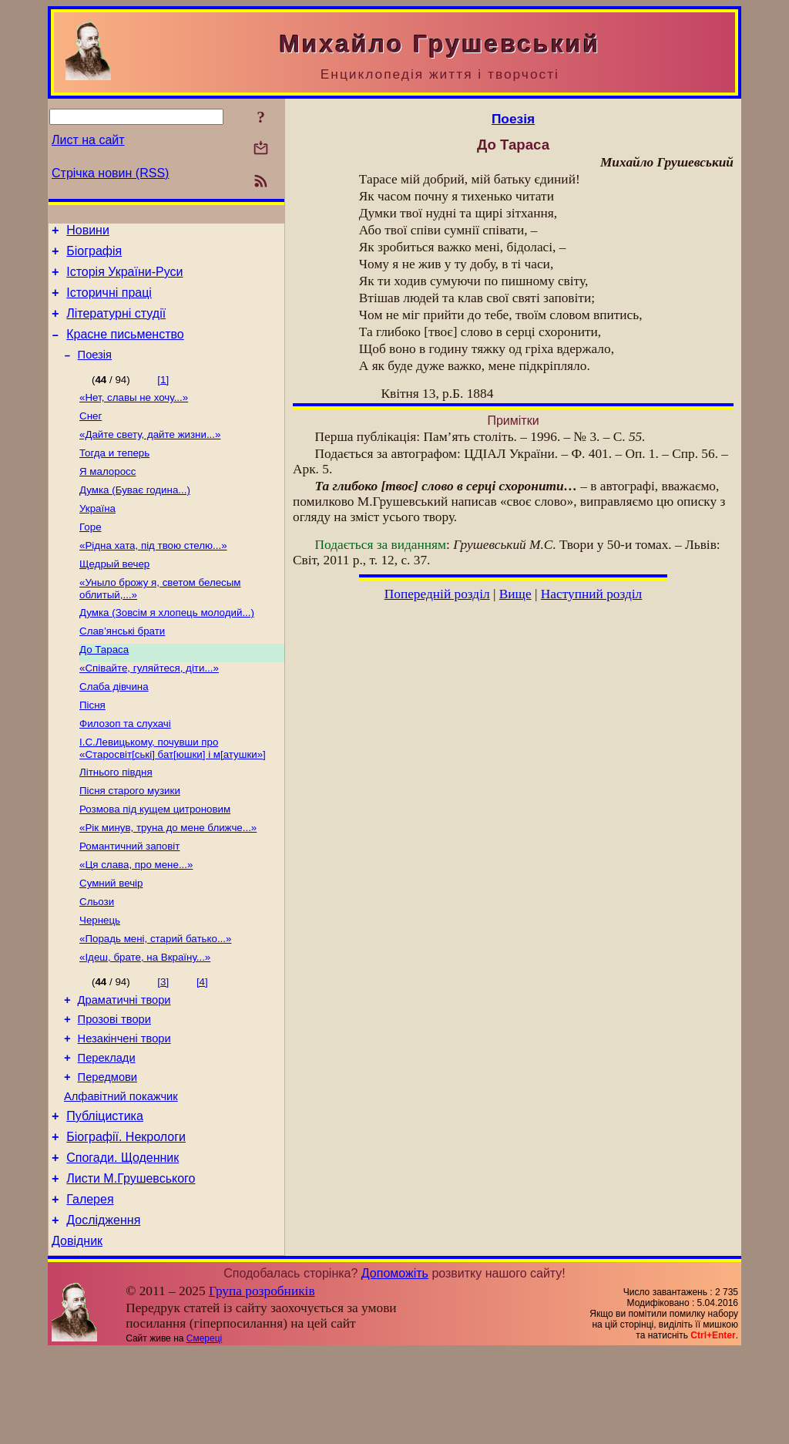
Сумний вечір (111, 939)
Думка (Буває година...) (134, 515)
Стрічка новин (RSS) (110, 173)
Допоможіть (394, 1365)
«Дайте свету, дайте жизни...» (149, 455)
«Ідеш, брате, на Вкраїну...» (144, 1019)
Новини (87, 232)
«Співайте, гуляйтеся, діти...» (149, 707)
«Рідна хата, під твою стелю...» (153, 575)
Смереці (204, 1430)
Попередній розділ (437, 594)
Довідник (77, 1333)
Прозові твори (114, 1086)
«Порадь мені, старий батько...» (155, 999)
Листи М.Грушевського (130, 1264)
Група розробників (262, 1383)
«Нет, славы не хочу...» (133, 415)
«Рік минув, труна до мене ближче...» (168, 879)
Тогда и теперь (114, 475)
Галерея (89, 1287)
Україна (97, 535)
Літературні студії (116, 325)
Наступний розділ (591, 594)
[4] (202, 1044)
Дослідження (103, 1310)
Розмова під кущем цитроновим (154, 859)
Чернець (99, 979)
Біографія (94, 255)
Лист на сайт (88, 139)
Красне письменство (125, 348)
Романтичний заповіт (129, 899)
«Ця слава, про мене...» (136, 919)
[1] (163, 396)
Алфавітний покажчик (121, 1172)
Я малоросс (107, 495)
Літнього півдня (116, 819)
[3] (163, 1044)
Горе (90, 555)
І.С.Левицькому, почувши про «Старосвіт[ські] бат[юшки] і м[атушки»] (172, 794)
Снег (90, 435)
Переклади (107, 1129)
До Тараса (104, 687)
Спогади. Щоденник (122, 1240)
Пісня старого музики (129, 839)
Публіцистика (104, 1194)
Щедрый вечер (114, 595)
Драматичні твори (124, 1065)
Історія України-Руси (124, 278)
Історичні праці (109, 301)
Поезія (95, 371)
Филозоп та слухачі (125, 767)
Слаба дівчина (114, 727)
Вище (515, 594)
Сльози (96, 959)
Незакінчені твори (124, 1108)
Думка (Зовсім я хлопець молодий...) (166, 647)
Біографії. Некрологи (126, 1217)
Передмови (107, 1151)
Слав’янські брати (122, 667)
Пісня (92, 747)
